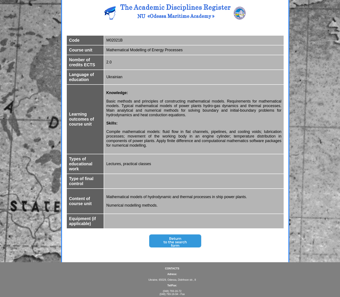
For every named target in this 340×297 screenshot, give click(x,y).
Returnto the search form (175, 242)
